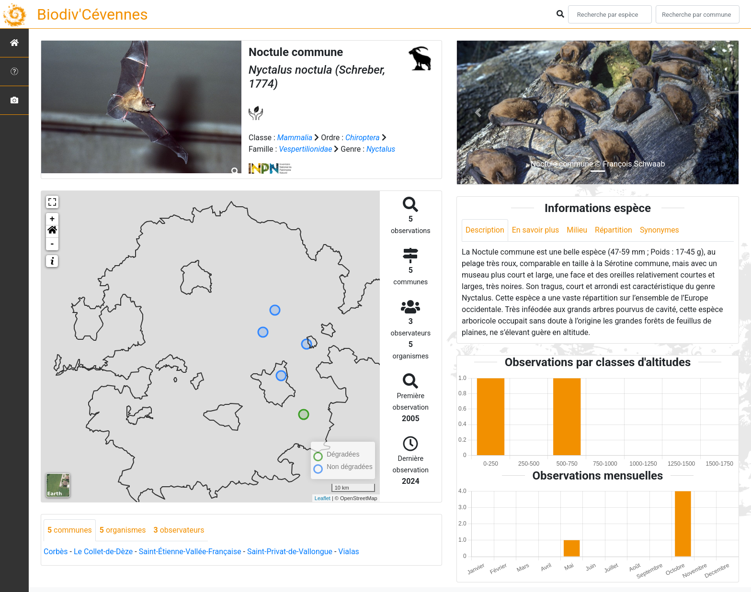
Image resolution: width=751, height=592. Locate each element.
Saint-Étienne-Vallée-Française (190, 551)
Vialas (349, 551)
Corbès (56, 551)
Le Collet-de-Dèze (103, 551)
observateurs (179, 530)
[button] (52, 231)
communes (69, 530)
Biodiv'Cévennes (92, 14)
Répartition (614, 230)
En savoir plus (535, 230)
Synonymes (660, 230)
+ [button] (52, 219)
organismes (123, 530)
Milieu (577, 230)
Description (485, 230)
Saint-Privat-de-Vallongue (290, 551)
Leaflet (322, 498)
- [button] (52, 244)
